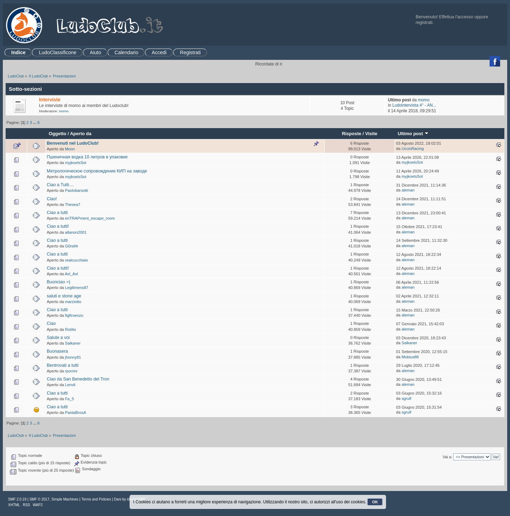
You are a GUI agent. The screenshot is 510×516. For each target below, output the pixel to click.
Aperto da (81, 133)
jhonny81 (73, 357)
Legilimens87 (76, 287)
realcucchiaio (76, 260)
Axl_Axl (71, 274)
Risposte (351, 133)
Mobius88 (410, 357)
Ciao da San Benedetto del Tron (78, 379)
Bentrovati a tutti (63, 365)
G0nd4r (71, 246)
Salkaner (73, 343)
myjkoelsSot (75, 163)
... (35, 122)
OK (375, 502)
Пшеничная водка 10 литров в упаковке (87, 157)
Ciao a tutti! (58, 226)
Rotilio (70, 329)
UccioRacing (413, 148)
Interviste (50, 99)
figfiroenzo (74, 315)
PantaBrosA (75, 412)
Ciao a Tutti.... (60, 184)
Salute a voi (58, 337)
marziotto (73, 302)
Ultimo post (413, 133)
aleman (408, 190)
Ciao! (52, 198)
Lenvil (70, 385)
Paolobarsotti (76, 190)
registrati (424, 22)
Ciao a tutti (57, 212)
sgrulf (406, 398)
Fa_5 (69, 399)
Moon (70, 149)
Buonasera (57, 351)
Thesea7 (72, 204)
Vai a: (447, 457)
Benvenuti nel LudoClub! (73, 143)
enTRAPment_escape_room (90, 218)
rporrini (71, 371)
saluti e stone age (64, 296)
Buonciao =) (58, 281)
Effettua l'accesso (456, 16)
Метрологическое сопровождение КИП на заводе (97, 171)
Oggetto (57, 133)
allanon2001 (76, 232)
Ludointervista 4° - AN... (414, 105)
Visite (371, 133)
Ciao (51, 323)
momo (64, 111)
